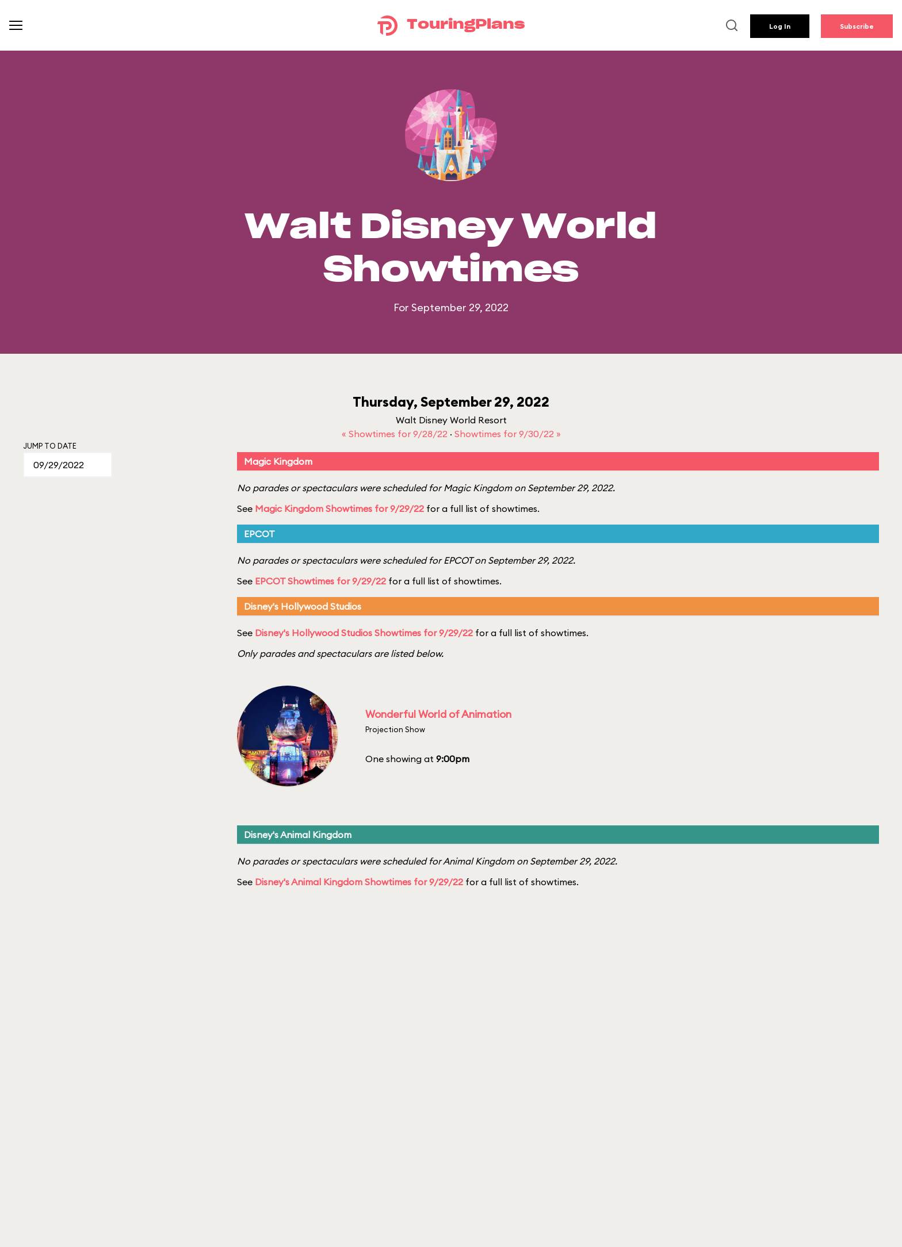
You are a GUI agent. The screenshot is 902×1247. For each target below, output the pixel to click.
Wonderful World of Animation (438, 714)
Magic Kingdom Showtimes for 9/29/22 (339, 508)
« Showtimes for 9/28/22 (396, 433)
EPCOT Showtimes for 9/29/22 (320, 581)
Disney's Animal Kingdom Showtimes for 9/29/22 (359, 882)
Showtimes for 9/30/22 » (507, 433)
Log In (779, 26)
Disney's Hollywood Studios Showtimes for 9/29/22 (364, 632)
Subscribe (857, 26)
